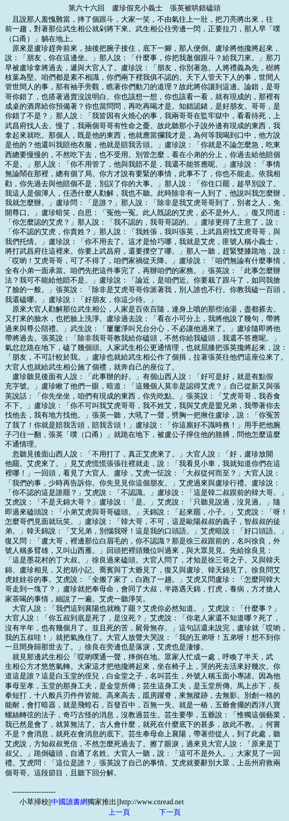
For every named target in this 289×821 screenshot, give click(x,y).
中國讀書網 (69, 802)
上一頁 (119, 812)
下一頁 (170, 812)
